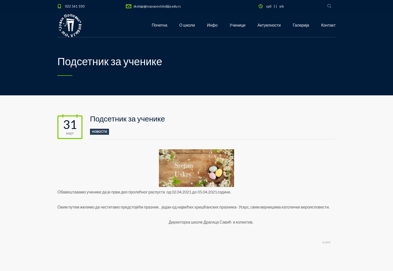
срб (268, 6)
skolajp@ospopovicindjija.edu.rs (157, 6)
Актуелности (269, 25)
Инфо (212, 25)
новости (99, 131)
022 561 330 (74, 6)
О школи (187, 25)
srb (281, 6)
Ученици (237, 25)
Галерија (301, 25)
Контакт (328, 25)
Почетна (159, 25)
